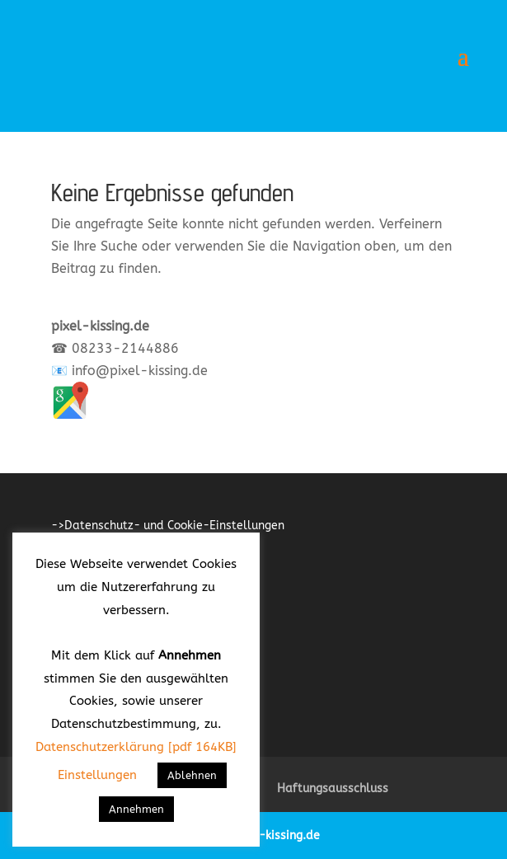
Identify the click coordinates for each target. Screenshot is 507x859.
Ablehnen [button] (192, 775)
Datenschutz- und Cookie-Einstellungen (174, 526)
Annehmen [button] (136, 809)
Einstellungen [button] (97, 774)
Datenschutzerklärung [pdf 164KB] (136, 746)
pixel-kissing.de (276, 835)
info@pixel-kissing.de (140, 370)
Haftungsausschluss (332, 789)
